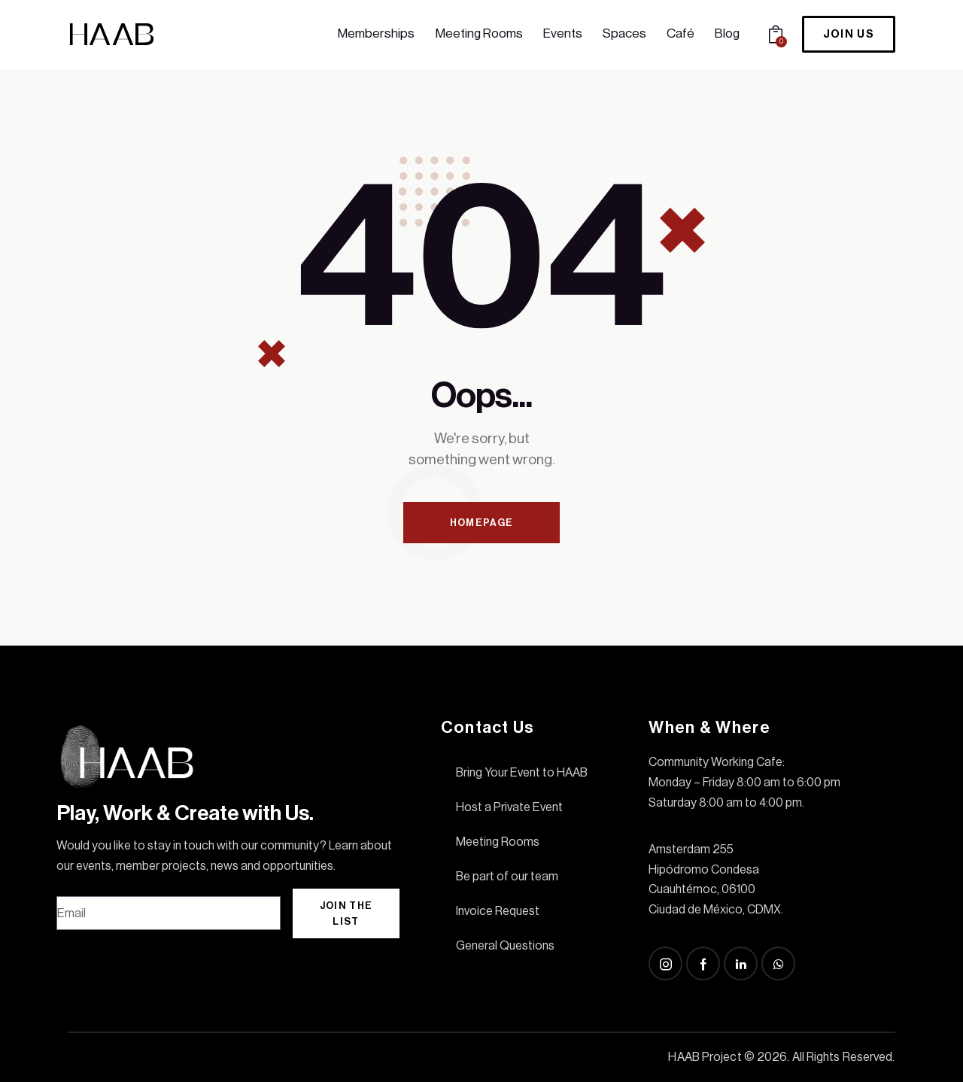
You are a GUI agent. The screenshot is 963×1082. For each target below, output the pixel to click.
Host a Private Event (509, 807)
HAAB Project (704, 1057)
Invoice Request (497, 911)
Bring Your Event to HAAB (522, 773)
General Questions (505, 946)
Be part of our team (507, 877)
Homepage (481, 522)
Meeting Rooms (497, 842)
